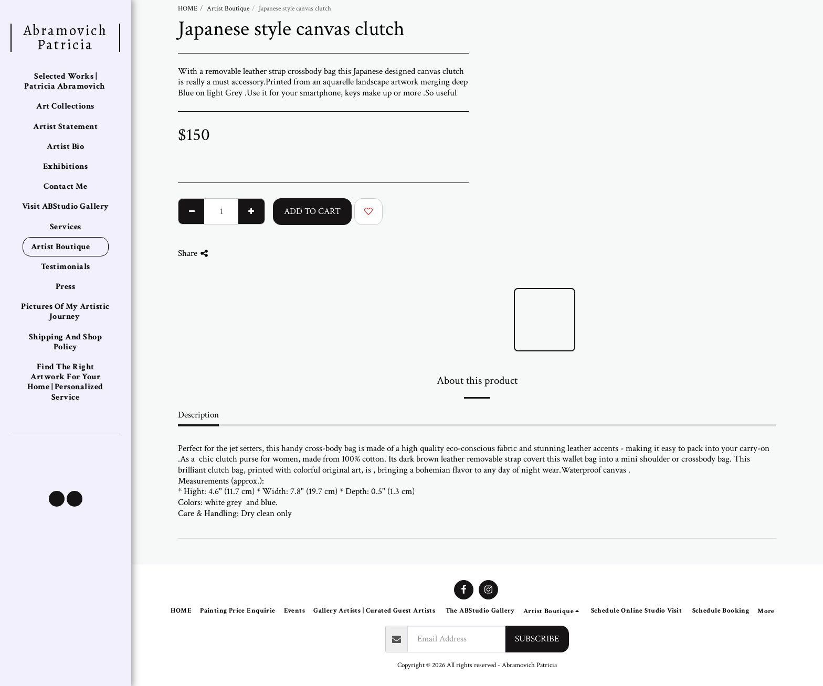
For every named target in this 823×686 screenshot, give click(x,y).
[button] (57, 499)
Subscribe (537, 639)
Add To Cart (312, 211)
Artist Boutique (228, 8)
